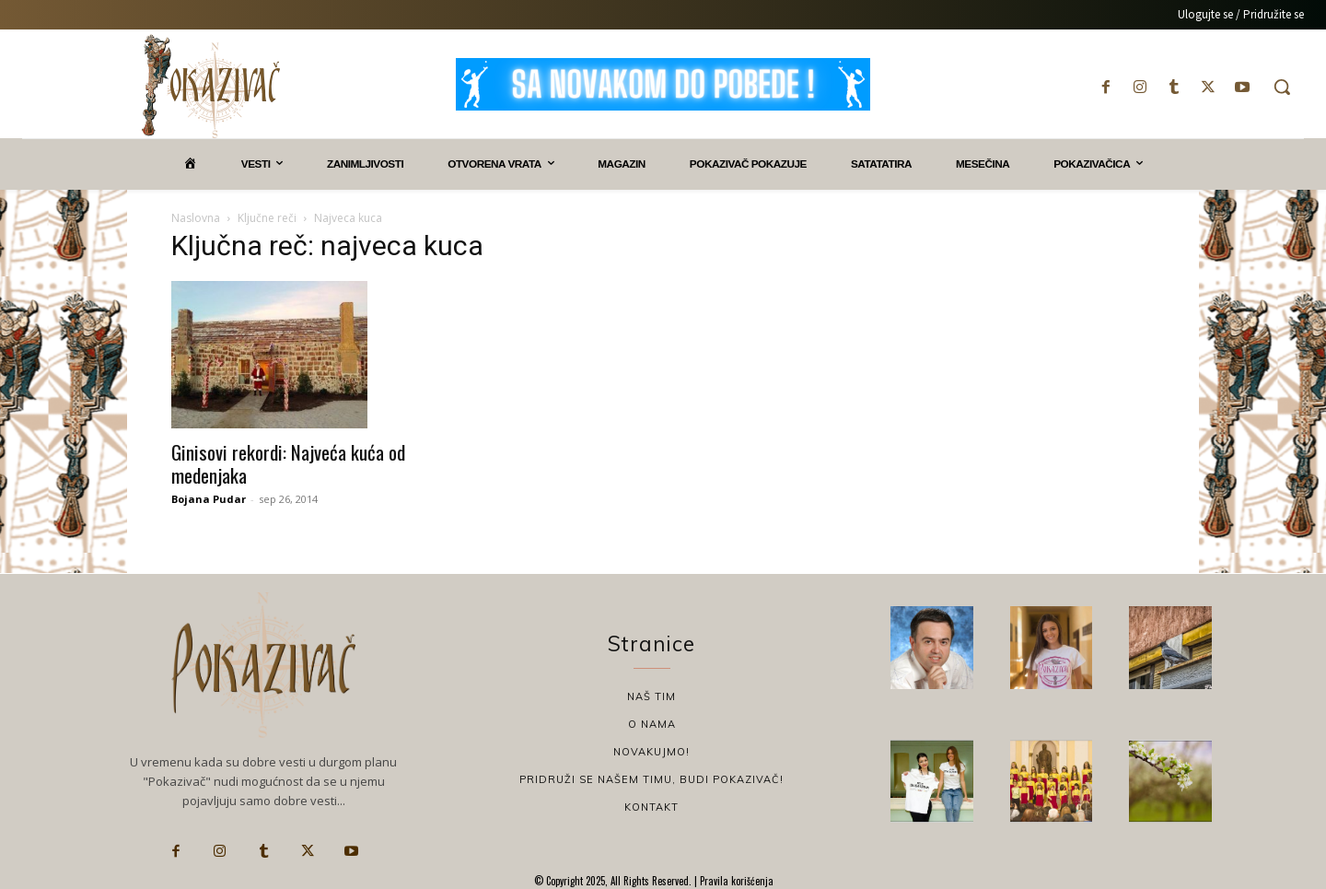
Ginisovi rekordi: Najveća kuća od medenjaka (288, 463)
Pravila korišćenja (735, 880)
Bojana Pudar (208, 499)
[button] (1282, 86)
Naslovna (195, 218)
